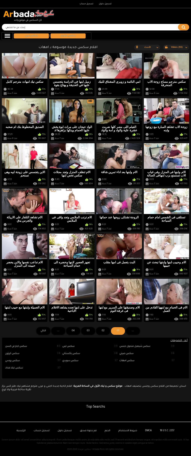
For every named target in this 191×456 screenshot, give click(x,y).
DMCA (148, 430)
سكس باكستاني (90, 353)
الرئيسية (21, 430)
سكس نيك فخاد (32, 368)
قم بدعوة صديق (88, 430)
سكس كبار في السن (32, 346)
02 (103, 331)
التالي (43, 331)
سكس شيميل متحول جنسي (147, 346)
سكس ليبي (90, 346)
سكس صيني (147, 353)
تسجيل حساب (86, 4)
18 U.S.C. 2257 (167, 430)
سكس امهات (147, 360)
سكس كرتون (32, 353)
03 (88, 331)
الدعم (107, 430)
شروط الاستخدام (127, 430)
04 (73, 331)
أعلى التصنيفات (179, 340)
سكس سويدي (90, 360)
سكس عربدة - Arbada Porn (91, 449)
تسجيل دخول (105, 4)
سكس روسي (32, 360)
